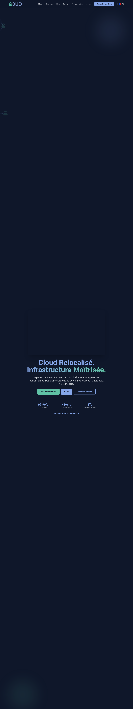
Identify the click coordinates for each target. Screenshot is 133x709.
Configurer (49, 4)
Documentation (77, 4)
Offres (40, 4)
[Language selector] (122, 4)
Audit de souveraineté (48, 391)
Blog (58, 4)
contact (88, 4)
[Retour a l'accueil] (14, 4)
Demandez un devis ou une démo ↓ (66, 413)
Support (65, 4)
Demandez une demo (104, 4)
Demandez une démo (84, 392)
